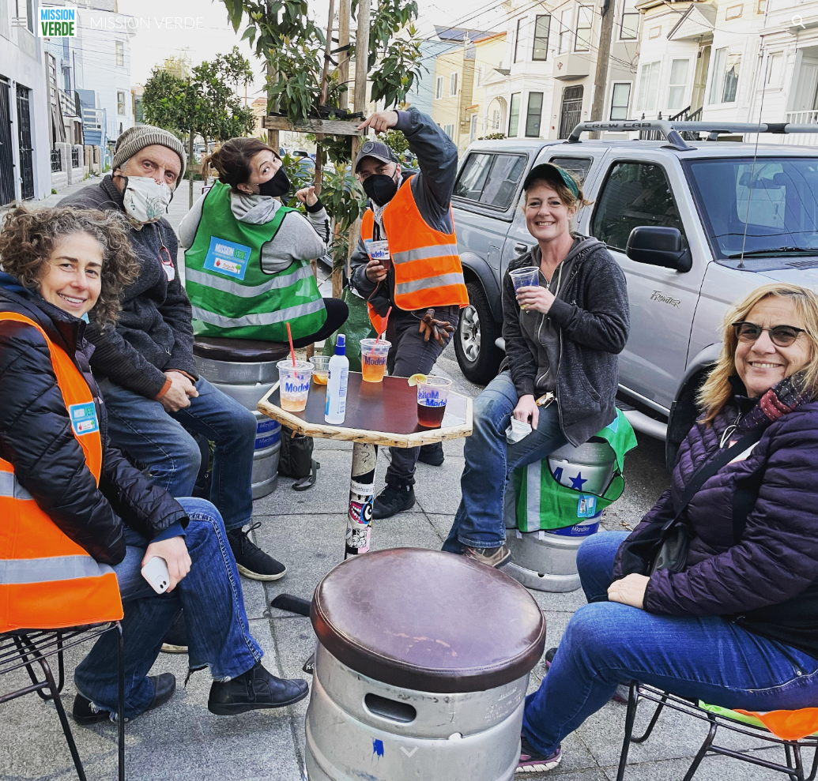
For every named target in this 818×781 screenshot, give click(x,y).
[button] (19, 21)
